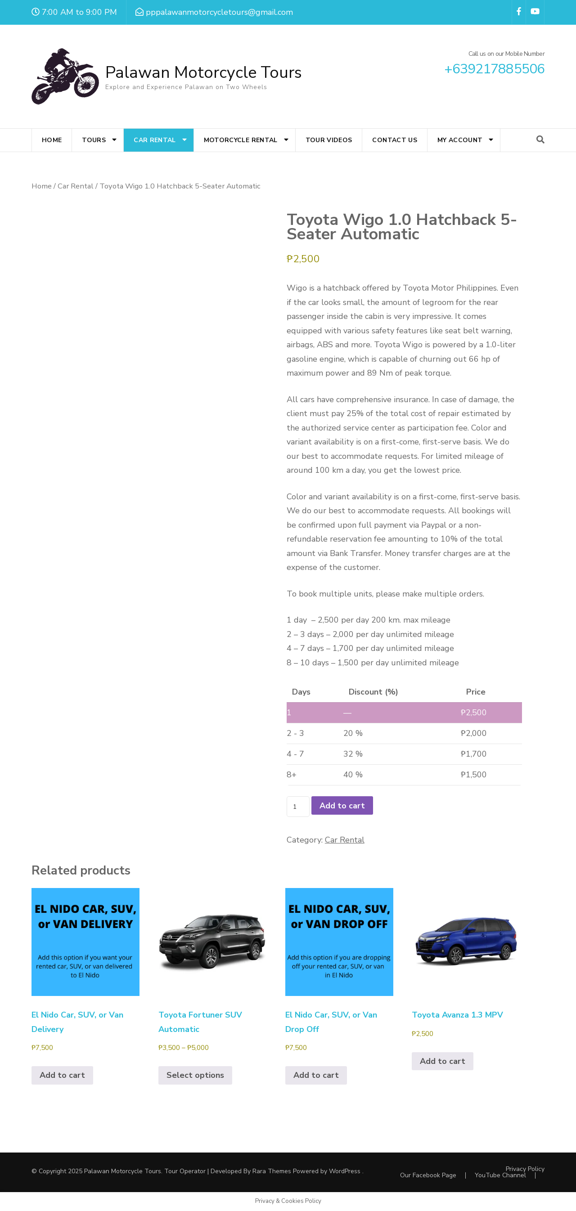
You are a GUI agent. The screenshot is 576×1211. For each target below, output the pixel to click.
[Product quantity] (298, 806)
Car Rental (155, 140)
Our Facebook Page (428, 1175)
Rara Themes (271, 1171)
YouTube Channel (500, 1175)
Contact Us (394, 140)
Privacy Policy (525, 1169)
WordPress (344, 1171)
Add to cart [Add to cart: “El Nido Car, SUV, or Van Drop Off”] (316, 1075)
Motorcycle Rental (241, 140)
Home (52, 140)
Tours (94, 140)
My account (460, 140)
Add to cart (342, 805)
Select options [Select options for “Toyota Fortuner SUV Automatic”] (195, 1075)
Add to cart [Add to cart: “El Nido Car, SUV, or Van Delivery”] (62, 1075)
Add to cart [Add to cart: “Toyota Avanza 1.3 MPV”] (442, 1061)
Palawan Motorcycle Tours (203, 73)
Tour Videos (329, 140)
